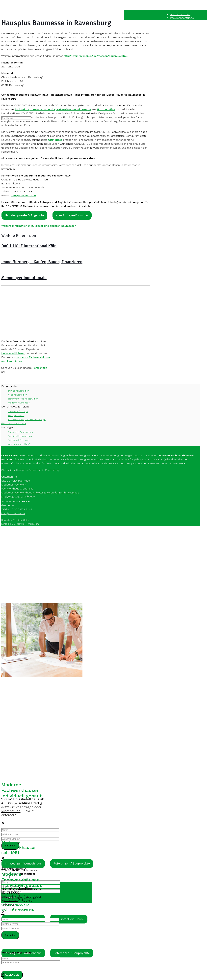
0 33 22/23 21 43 (180, 14)
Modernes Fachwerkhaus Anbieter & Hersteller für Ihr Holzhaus (40, 492)
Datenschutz (18, 524)
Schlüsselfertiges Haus (20, 436)
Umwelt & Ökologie (18, 411)
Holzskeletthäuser (13, 353)
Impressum (33, 524)
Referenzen (39, 367)
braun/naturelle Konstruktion (23, 399)
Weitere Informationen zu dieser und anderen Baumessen (38, 226)
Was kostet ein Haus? (19, 444)
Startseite (7, 470)
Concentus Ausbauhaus (20, 432)
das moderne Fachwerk (13, 423)
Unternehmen (9, 476)
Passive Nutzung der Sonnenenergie (27, 419)
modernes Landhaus (19, 403)
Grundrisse (55, 139)
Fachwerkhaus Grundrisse (17, 488)
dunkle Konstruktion (18, 391)
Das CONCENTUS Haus (15, 480)
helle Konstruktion (17, 395)
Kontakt (5, 524)
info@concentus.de (182, 17)
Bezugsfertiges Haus (18, 440)
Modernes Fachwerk (13, 484)
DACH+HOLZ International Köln (28, 246)
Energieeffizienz (16, 415)
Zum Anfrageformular (13, 869)
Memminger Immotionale (24, 277)
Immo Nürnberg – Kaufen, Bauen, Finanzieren (41, 262)
